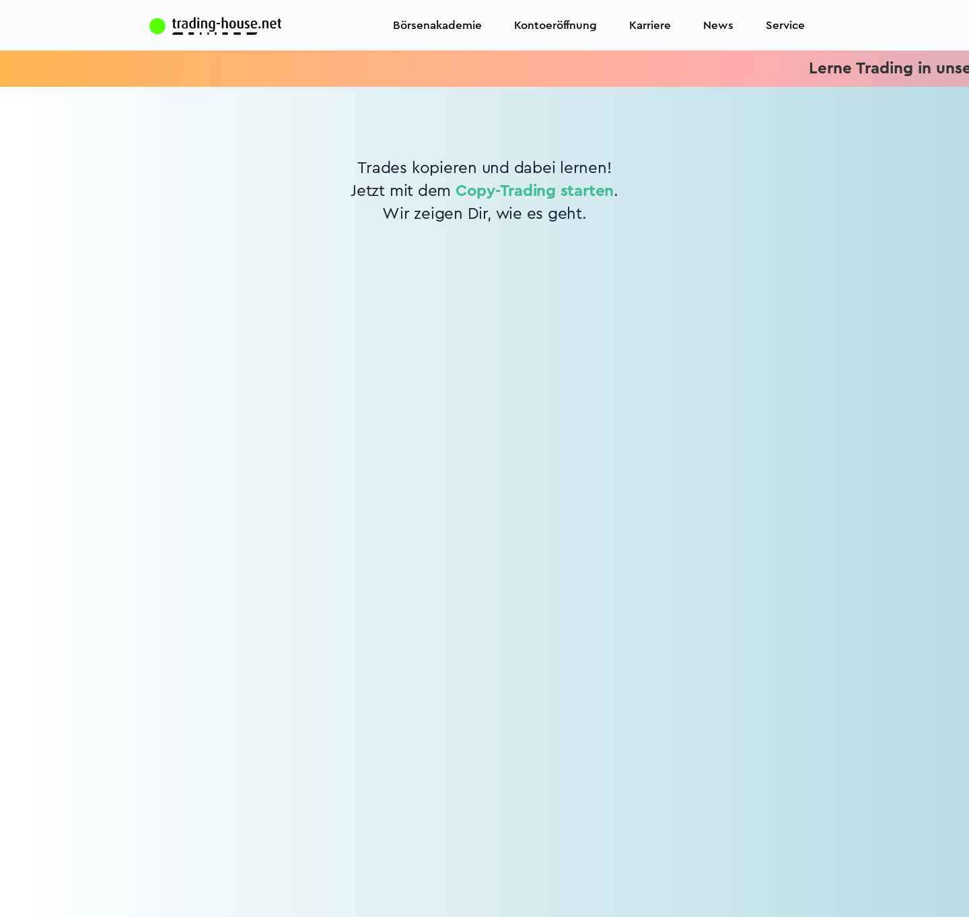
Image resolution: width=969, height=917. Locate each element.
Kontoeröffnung (555, 25)
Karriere (650, 25)
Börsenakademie (437, 25)
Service (785, 25)
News (718, 25)
